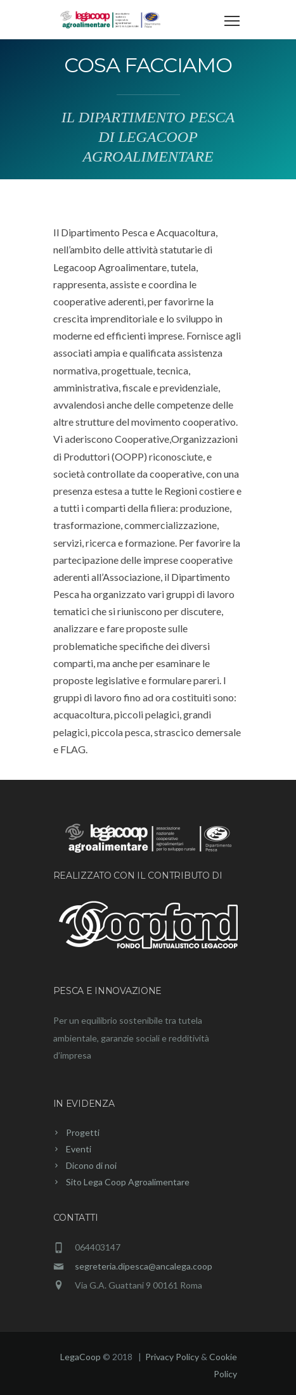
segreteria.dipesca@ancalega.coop (143, 1266)
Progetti (83, 1132)
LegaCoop (80, 1356)
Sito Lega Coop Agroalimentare (128, 1181)
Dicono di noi (91, 1165)
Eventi (78, 1148)
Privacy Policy (173, 1356)
